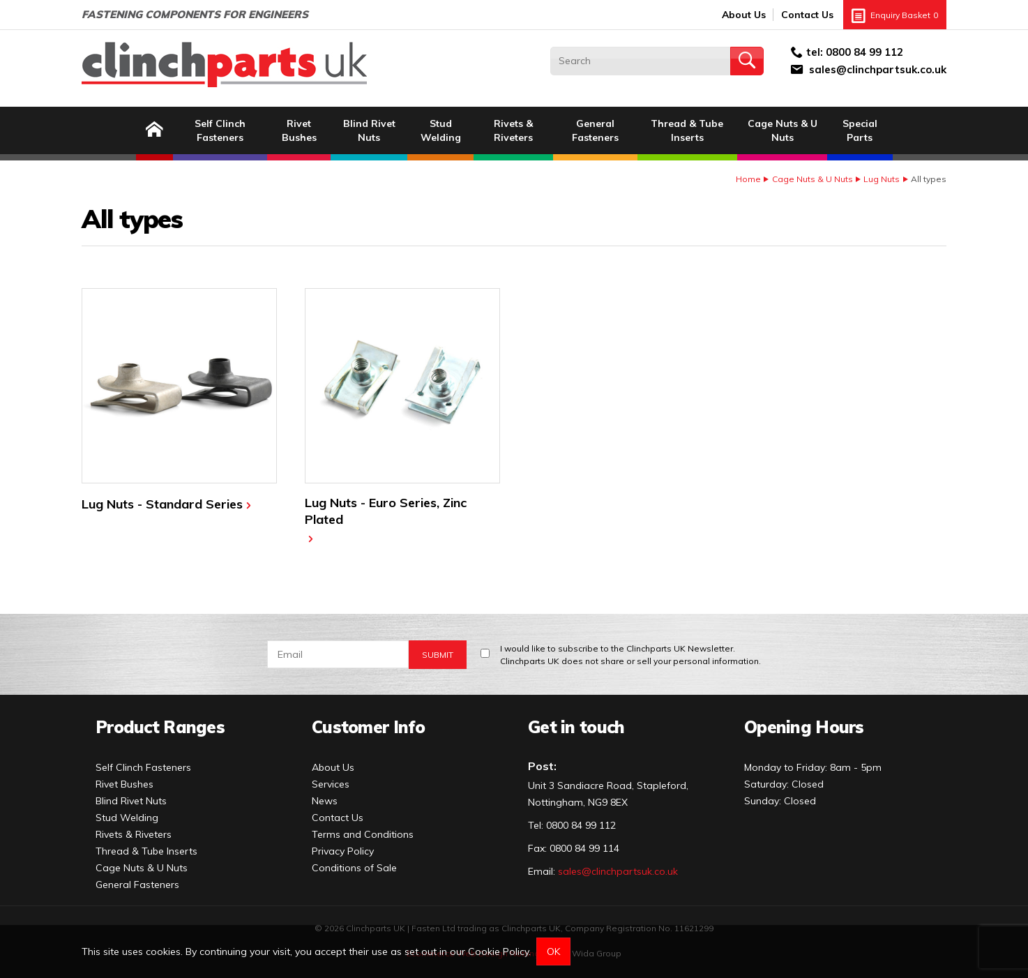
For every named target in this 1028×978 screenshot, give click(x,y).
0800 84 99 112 (864, 52)
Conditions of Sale (354, 868)
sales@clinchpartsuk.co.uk (877, 69)
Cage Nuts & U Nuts (782, 130)
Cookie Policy (498, 951)
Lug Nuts (881, 179)
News (325, 801)
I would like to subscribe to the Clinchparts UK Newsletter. (630, 655)
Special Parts (859, 130)
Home (748, 179)
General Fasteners (595, 130)
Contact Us (807, 14)
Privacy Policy (343, 851)
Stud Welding (441, 130)
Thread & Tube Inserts (687, 130)
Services (330, 784)
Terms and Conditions (363, 834)
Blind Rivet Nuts (369, 130)
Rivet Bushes (299, 130)
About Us (744, 14)
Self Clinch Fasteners (220, 130)
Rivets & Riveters (513, 130)
